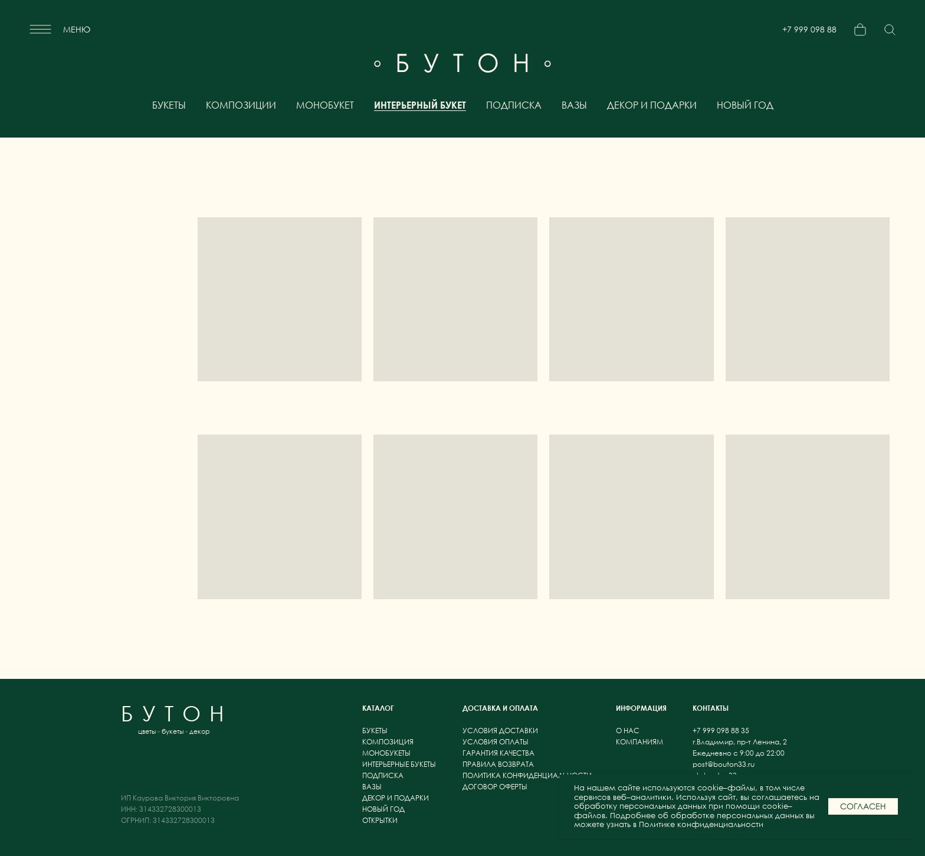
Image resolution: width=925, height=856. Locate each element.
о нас (628, 730)
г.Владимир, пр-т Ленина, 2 (740, 741)
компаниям (639, 741)
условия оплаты (495, 741)
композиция (388, 741)
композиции (241, 105)
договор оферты (494, 786)
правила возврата (498, 764)
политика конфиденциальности (527, 775)
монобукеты (386, 753)
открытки (380, 820)
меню (76, 29)
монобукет (325, 105)
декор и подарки (652, 105)
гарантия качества (498, 753)
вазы (574, 105)
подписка (514, 105)
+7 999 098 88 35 (809, 34)
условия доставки (500, 730)
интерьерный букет (420, 105)
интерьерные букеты (399, 764)
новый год (745, 105)
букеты (169, 105)
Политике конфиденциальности (701, 824)
